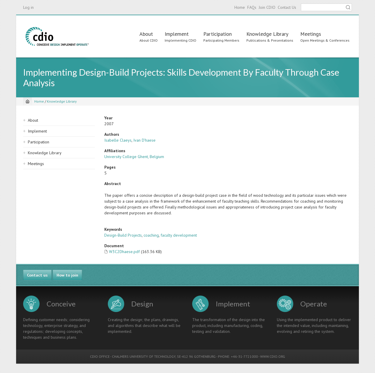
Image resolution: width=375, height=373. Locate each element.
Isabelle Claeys (118, 140)
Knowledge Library (267, 33)
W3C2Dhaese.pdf (124, 251)
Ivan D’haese (144, 140)
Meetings (310, 33)
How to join (67, 275)
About (146, 33)
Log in (28, 7)
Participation (217, 33)
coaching (151, 235)
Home (239, 7)
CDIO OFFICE (100, 356)
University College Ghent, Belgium (134, 156)
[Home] (27, 101)
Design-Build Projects (123, 235)
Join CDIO (267, 7)
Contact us (37, 275)
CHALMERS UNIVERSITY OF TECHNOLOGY (143, 356)
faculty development (179, 235)
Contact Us (287, 7)
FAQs (251, 7)
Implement (177, 33)
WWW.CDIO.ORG (272, 356)
